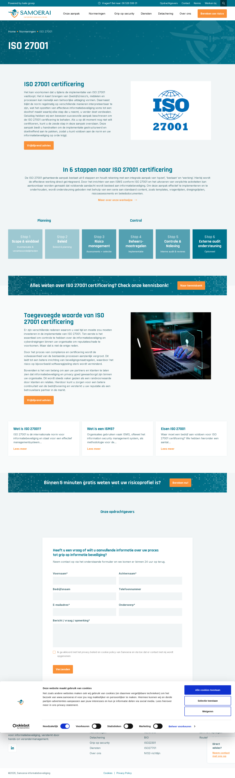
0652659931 (207, 721)
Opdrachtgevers (169, 3)
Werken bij (210, 3)
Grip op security (124, 13)
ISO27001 (150, 721)
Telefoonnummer (130, 589)
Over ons (185, 13)
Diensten (146, 13)
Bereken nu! (180, 482)
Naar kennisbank (191, 285)
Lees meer (20, 448)
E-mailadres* (61, 604)
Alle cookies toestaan (207, 735)
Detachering (165, 13)
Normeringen (27, 31)
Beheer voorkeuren (180, 771)
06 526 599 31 (129, 3)
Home (12, 31)
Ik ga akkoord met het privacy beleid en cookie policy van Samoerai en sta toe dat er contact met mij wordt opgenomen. (115, 654)
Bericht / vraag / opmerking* (71, 620)
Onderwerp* (127, 604)
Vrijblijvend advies (39, 145)
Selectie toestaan (208, 746)
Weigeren (207, 756)
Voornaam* (60, 573)
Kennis (197, 3)
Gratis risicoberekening (104, 721)
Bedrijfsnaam (61, 589)
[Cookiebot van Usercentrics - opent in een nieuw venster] (21, 771)
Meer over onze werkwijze (117, 200)
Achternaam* (128, 573)
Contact (186, 3)
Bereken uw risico (212, 13)
